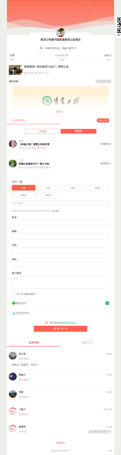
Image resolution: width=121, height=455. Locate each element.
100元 (23, 195)
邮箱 (14, 231)
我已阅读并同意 (63, 322)
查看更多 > (106, 144)
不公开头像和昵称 (25, 294)
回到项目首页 (103, 81)
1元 (24, 187)
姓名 (15, 217)
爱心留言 (16, 273)
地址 (14, 259)
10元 (72, 187)
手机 (15, 245)
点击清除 (55, 211)
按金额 (42, 131)
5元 (48, 187)
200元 (48, 195)
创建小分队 (103, 120)
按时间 (78, 131)
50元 (97, 187)
